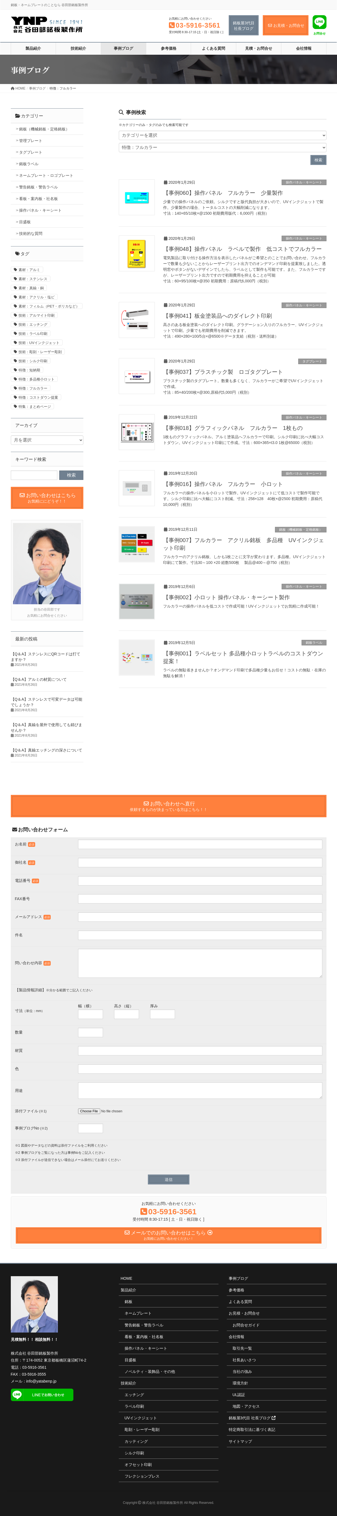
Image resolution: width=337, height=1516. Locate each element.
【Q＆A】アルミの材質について (39, 679)
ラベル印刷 (134, 1406)
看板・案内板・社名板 (38, 198)
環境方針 (240, 1383)
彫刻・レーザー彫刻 (142, 1429)
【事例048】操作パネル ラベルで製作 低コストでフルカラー (242, 249)
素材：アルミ (29, 270)
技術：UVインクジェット (39, 343)
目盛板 (25, 222)
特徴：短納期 (29, 370)
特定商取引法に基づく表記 (252, 1429)
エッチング (134, 1394)
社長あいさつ (244, 1360)
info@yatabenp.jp (41, 1381)
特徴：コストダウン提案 (38, 397)
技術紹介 (128, 1383)
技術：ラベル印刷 (33, 334)
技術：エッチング (33, 324)
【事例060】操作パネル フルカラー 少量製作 (223, 193)
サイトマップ (240, 1441)
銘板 (128, 1301)
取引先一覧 (242, 1348)
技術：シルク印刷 (33, 361)
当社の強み (242, 1371)
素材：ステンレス (33, 279)
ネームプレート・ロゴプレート (46, 175)
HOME (126, 1278)
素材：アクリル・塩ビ (37, 297)
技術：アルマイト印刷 (37, 315)
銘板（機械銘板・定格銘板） (300, 530)
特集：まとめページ (35, 406)
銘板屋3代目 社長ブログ (252, 1418)
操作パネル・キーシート (304, 182)
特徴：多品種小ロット (37, 379)
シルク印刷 (134, 1453)
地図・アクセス (246, 1406)
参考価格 (236, 1290)
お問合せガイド (246, 1325)
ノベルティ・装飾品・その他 (150, 1371)
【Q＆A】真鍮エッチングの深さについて (46, 750)
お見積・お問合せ (244, 1313)
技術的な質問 (30, 233)
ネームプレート (138, 1313)
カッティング (136, 1441)
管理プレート (30, 140)
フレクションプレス (142, 1476)
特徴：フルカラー (33, 388)
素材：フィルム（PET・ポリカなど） (49, 306)
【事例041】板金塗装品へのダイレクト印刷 (217, 316)
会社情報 (236, 1336)
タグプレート (312, 361)
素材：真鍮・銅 (31, 288)
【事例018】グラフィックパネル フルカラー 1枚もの (233, 428)
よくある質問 (240, 1301)
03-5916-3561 (198, 25)
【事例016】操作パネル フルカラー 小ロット (223, 484)
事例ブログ (238, 1278)
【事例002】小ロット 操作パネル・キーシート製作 (226, 597)
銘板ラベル (314, 643)
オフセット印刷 (138, 1464)
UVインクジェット (141, 1418)
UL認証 (239, 1394)
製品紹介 (128, 1290)
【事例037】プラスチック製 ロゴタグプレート (223, 372)
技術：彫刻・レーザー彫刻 (40, 352)
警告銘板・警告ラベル (38, 187)
